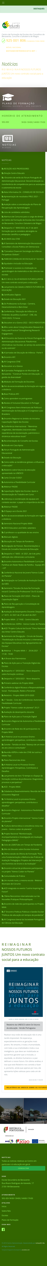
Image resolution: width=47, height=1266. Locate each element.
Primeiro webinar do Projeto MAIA (17, 683)
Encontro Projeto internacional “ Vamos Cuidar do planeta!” (23, 820)
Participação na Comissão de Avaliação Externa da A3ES (23, 582)
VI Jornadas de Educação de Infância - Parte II (22, 352)
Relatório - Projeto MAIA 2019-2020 (18, 695)
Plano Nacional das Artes (13, 760)
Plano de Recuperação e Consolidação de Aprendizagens (20, 606)
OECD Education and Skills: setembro (19, 528)
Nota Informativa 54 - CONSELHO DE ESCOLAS (23, 192)
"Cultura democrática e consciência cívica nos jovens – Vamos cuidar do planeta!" (22, 827)
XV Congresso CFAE (11, 361)
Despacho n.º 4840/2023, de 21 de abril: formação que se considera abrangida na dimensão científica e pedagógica (20, 231)
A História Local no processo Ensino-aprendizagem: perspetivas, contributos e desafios (23, 738)
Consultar (23, 1168)
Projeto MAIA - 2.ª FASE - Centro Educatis (20, 619)
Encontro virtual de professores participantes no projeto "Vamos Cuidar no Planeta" (22, 870)
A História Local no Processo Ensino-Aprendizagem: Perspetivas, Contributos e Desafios (20, 768)
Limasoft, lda (40, 1243)
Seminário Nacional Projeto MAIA (17, 523)
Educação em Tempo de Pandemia (18, 541)
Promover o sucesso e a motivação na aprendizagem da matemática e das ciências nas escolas (22, 271)
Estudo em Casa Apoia (12, 445)
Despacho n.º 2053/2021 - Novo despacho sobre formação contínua (21, 672)
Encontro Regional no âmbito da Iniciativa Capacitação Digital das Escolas (21, 420)
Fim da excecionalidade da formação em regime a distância (23, 388)
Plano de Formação (10, 1220)
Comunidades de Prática (13, 876)
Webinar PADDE (10, 486)
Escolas (5, 1215)
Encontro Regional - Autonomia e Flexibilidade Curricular (23, 812)
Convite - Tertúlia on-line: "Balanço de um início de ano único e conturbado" (23, 746)
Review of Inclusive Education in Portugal (20, 403)
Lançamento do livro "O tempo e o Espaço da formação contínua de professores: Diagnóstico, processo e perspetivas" (22, 779)
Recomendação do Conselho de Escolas (20, 441)
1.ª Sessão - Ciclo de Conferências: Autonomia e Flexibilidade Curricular (23, 701)
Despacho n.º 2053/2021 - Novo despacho (21, 678)
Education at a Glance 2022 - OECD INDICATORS (23, 322)
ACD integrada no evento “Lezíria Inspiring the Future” (23, 890)
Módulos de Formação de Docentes (18, 381)
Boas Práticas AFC (10, 394)
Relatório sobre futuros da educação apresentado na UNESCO (18, 471)
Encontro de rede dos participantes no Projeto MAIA (23, 906)
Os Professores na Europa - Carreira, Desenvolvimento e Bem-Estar (18, 305)
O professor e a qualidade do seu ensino (20, 532)
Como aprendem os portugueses (17, 398)
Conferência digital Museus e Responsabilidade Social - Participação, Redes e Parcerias (23, 689)
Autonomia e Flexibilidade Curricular (18, 482)
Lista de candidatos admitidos (16, 212)
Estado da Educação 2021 (14, 299)
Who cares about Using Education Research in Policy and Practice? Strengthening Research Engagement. (22, 330)
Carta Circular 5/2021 (12, 477)
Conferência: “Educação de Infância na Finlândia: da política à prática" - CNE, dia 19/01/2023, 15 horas (19, 314)
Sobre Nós (6, 1211)
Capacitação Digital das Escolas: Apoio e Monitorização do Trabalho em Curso (20, 493)
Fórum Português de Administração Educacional (18, 451)
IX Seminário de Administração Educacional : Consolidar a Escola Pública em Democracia (22, 245)
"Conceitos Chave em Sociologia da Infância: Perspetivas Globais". (22, 253)
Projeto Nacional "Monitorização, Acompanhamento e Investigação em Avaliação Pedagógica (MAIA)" (22, 837)
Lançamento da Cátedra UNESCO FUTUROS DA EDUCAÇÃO (23, 289)
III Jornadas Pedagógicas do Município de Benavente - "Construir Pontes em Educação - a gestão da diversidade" (22, 374)
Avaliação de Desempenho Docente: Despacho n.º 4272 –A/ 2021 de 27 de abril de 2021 (23, 613)
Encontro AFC (8, 357)
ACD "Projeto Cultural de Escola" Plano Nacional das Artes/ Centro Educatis (23, 630)
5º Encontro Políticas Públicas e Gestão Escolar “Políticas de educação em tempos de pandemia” (23, 913)
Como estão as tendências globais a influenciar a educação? (23, 464)
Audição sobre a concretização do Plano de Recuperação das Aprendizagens (21, 206)
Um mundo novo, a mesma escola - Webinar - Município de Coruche (22, 882)
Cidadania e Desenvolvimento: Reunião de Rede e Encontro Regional (23, 793)
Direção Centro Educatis (13, 173)
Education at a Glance (12, 366)
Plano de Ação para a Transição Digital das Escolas (21, 665)
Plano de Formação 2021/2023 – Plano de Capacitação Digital (21, 598)
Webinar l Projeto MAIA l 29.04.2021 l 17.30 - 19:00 (21, 652)
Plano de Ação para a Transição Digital (19, 716)
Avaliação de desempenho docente (18, 712)
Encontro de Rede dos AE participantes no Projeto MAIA (21, 730)
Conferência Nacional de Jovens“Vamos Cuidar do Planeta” (23, 574)
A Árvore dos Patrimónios (14, 658)
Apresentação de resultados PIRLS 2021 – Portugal (20, 198)
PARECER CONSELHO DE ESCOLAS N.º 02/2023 (23, 259)
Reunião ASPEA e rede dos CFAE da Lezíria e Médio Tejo (22, 754)
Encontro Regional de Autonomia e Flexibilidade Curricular (23, 723)
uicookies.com (26, 1250)
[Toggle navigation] (3, 3)
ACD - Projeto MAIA (11, 787)
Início (4, 1206)
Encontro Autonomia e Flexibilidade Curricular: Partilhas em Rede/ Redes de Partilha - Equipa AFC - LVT (23, 564)
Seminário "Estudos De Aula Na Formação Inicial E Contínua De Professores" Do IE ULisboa (22, 590)
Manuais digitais (10, 537)
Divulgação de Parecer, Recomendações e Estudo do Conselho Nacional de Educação (21, 548)
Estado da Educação (11, 457)
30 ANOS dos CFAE (11, 239)
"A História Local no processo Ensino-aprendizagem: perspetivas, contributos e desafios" (19, 802)
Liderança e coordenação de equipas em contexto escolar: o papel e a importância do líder (23, 501)
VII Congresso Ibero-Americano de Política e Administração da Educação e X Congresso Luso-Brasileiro (23, 410)
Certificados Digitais (11, 294)
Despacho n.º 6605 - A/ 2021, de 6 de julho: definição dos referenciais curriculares (21, 555)
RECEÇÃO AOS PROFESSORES (15, 168)
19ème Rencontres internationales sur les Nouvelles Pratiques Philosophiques (21, 898)
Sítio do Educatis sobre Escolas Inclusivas (20, 849)
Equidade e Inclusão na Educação (17, 263)
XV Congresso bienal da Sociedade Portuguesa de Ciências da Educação (23, 921)
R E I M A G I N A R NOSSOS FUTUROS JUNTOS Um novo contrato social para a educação (22, 281)
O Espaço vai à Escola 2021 (14, 511)
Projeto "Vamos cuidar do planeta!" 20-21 (20, 707)
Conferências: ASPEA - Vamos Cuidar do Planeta (23, 624)
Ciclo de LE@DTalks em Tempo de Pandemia (22, 844)
